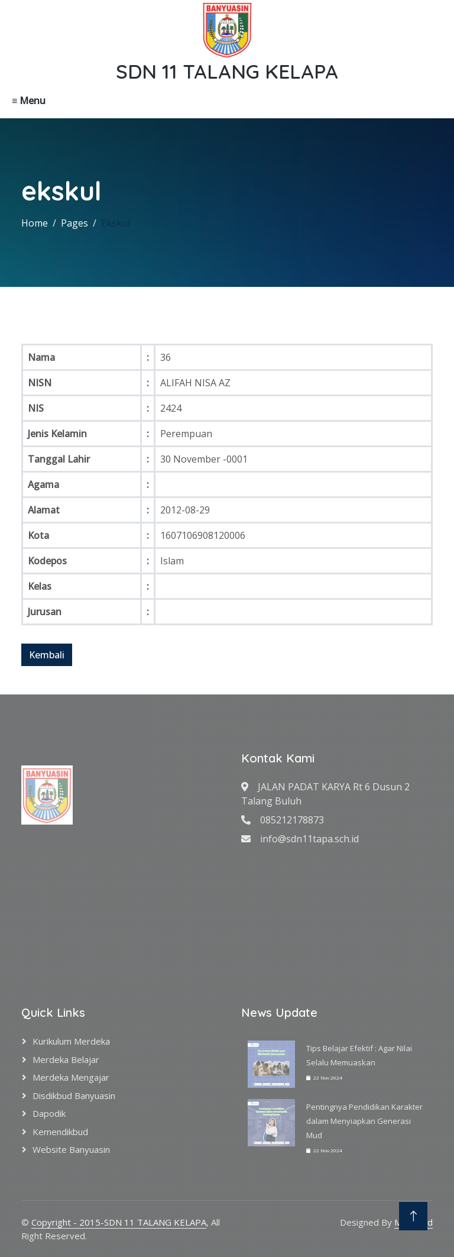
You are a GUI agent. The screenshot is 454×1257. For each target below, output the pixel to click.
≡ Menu (29, 100)
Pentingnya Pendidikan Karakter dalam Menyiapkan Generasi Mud (364, 1120)
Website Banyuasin (71, 1149)
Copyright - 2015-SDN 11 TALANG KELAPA (118, 1222)
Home (34, 223)
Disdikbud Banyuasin (74, 1095)
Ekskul (115, 223)
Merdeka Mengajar (71, 1077)
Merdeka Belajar (66, 1059)
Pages (74, 223)
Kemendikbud (60, 1132)
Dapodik (49, 1113)
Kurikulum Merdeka (71, 1041)
